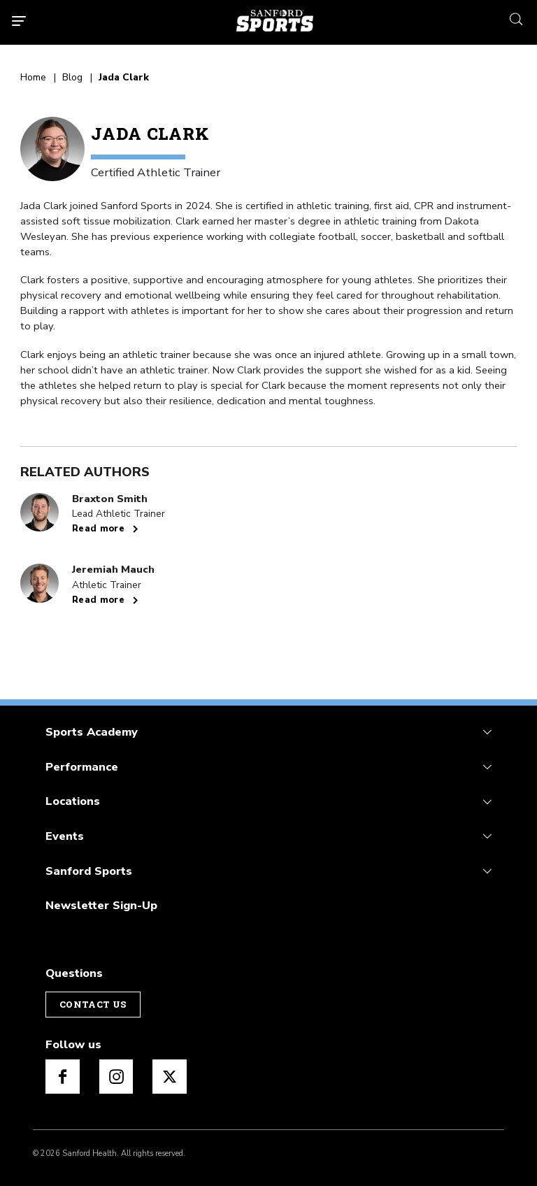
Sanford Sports (88, 871)
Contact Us (93, 1004)
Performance (81, 767)
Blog (72, 78)
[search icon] (516, 18)
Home (33, 78)
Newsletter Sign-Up (101, 905)
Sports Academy (91, 732)
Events (64, 836)
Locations (72, 801)
